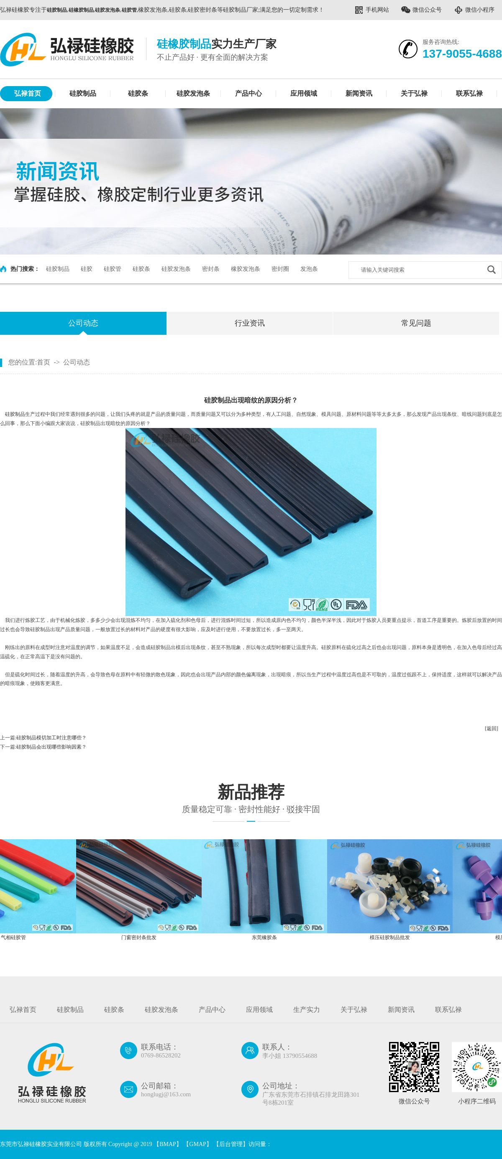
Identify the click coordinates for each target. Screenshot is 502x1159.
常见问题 (416, 323)
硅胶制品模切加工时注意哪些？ (51, 738)
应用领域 (303, 93)
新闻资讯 (359, 93)
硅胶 (86, 269)
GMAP (197, 1144)
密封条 (211, 269)
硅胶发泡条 (193, 93)
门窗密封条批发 (141, 937)
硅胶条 (138, 93)
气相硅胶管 (15, 937)
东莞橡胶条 (266, 937)
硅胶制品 (82, 93)
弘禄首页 (27, 93)
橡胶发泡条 (245, 269)
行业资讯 (250, 323)
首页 (43, 362)
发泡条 (309, 269)
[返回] (491, 728)
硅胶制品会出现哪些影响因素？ (51, 747)
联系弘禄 (469, 93)
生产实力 (306, 1009)
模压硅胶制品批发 (392, 937)
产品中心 (248, 93)
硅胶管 (112, 269)
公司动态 (83, 323)
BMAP (167, 1144)
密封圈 (280, 269)
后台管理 (231, 1144)
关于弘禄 (414, 93)
